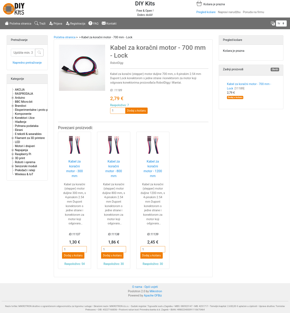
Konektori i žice (25, 118)
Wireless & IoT (24, 174)
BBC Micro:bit (23, 102)
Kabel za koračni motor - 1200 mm (153, 169)
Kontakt (109, 23)
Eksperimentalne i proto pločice (35, 110)
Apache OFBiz (153, 295)
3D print (20, 158)
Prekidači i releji (25, 170)
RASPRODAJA (24, 93)
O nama (137, 287)
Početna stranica (18, 23)
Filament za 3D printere (30, 138)
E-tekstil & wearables (28, 134)
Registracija (75, 23)
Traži (40, 23)
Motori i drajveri (25, 146)
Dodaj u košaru (136, 110)
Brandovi (20, 106)
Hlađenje (20, 122)
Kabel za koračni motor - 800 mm (113, 169)
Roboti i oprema (25, 162)
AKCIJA (20, 89)
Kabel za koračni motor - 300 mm (74, 169)
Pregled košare (205, 12)
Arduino (20, 97)
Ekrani (19, 130)
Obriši (275, 69)
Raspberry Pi (23, 154)
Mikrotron (156, 291)
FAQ (93, 23)
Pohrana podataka (26, 126)
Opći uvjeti (151, 287)
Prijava (55, 23)
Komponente (23, 114)
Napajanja (21, 150)
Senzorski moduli (26, 166)
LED (17, 142)
